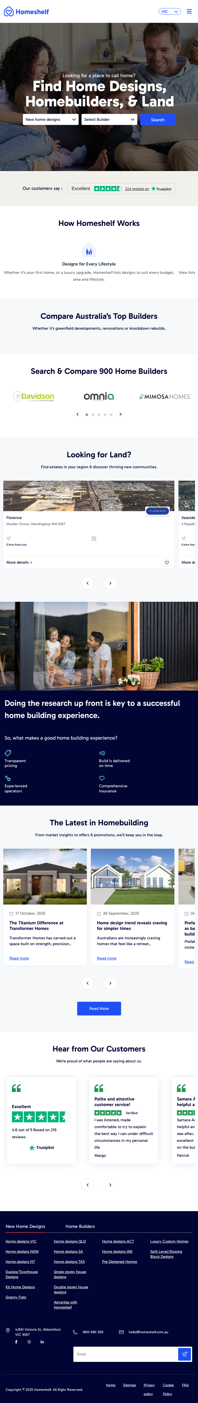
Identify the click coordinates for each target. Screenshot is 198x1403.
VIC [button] (169, 11)
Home (111, 1385)
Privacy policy (149, 1389)
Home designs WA (117, 1251)
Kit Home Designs (20, 1287)
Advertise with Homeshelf (65, 1305)
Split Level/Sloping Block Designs (166, 1254)
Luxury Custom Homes (169, 1241)
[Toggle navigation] (188, 11)
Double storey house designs (71, 1289)
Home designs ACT (118, 1241)
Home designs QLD (70, 1241)
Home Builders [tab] (80, 1226)
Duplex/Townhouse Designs (22, 1274)
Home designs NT (20, 1261)
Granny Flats (16, 1297)
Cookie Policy (168, 1389)
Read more (19, 958)
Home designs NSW (22, 1251)
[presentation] (77, 414)
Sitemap (129, 1385)
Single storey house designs (70, 1274)
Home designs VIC (21, 1241)
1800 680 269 (92, 1332)
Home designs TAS (69, 1261)
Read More (99, 1008)
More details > (19, 562)
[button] (87, 414)
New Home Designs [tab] (25, 1226)
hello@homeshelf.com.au (148, 1332)
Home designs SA (68, 1251)
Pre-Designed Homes (119, 1261)
